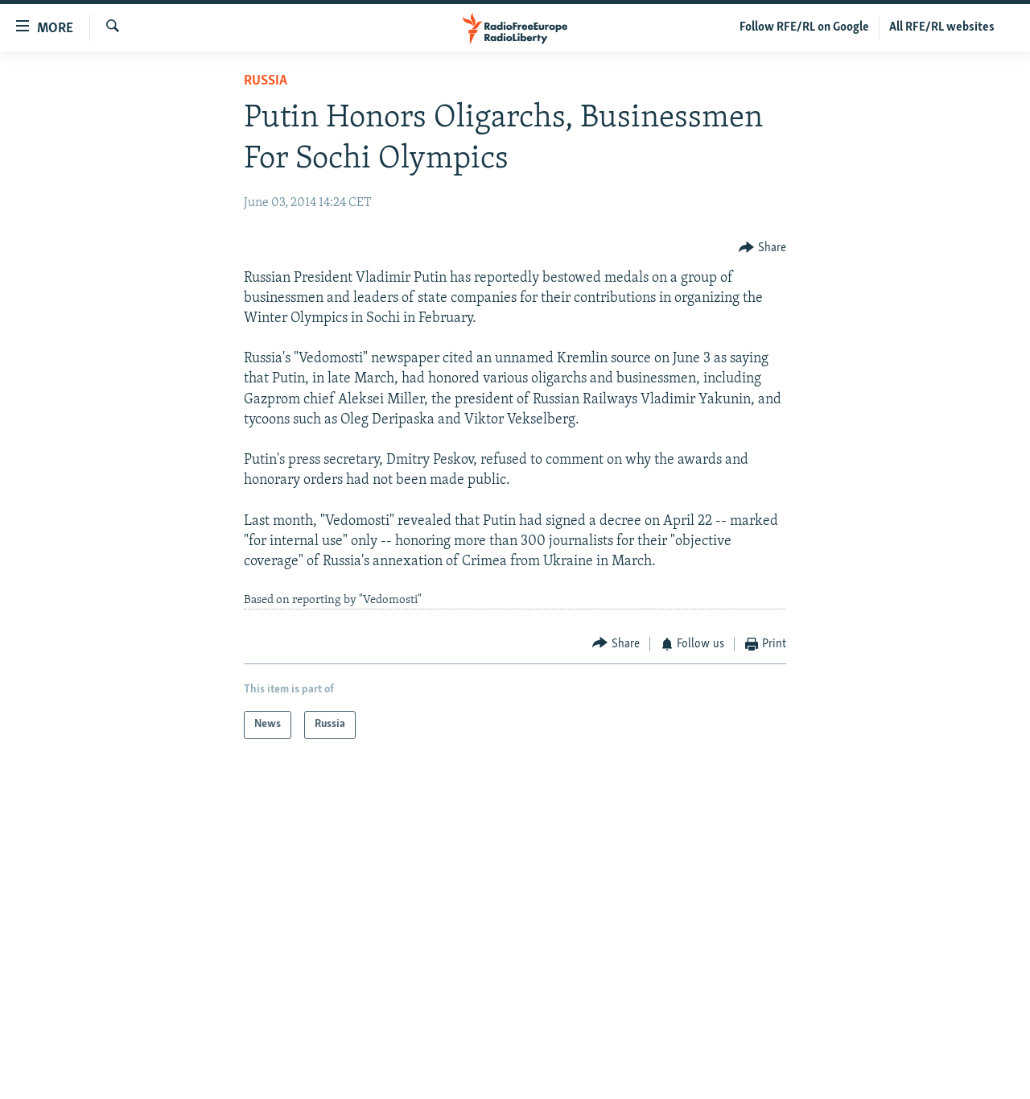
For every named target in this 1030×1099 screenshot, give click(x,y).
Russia (265, 81)
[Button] (762, 248)
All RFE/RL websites (942, 27)
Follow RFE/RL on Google (804, 27)
